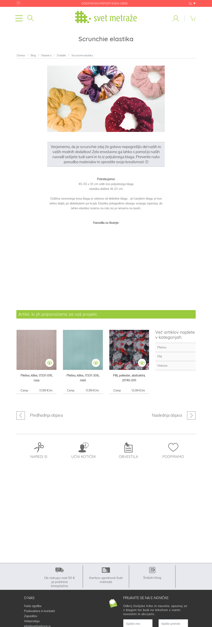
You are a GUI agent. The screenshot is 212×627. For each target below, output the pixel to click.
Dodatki (61, 55)
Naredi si (46, 55)
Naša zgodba (32, 606)
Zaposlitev (30, 616)
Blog (33, 55)
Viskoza (162, 365)
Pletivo (161, 347)
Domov (21, 55)
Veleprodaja (32, 621)
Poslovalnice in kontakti (39, 611)
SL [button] (192, 3)
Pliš (159, 356)
